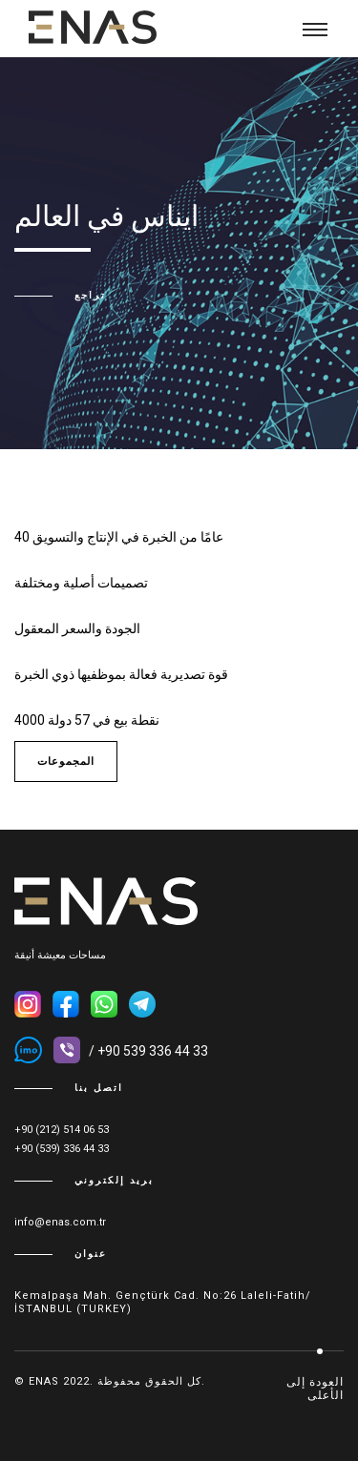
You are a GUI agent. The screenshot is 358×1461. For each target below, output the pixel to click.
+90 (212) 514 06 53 (61, 1129)
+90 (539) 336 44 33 (61, 1148)
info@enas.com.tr (60, 1222)
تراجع (90, 295)
